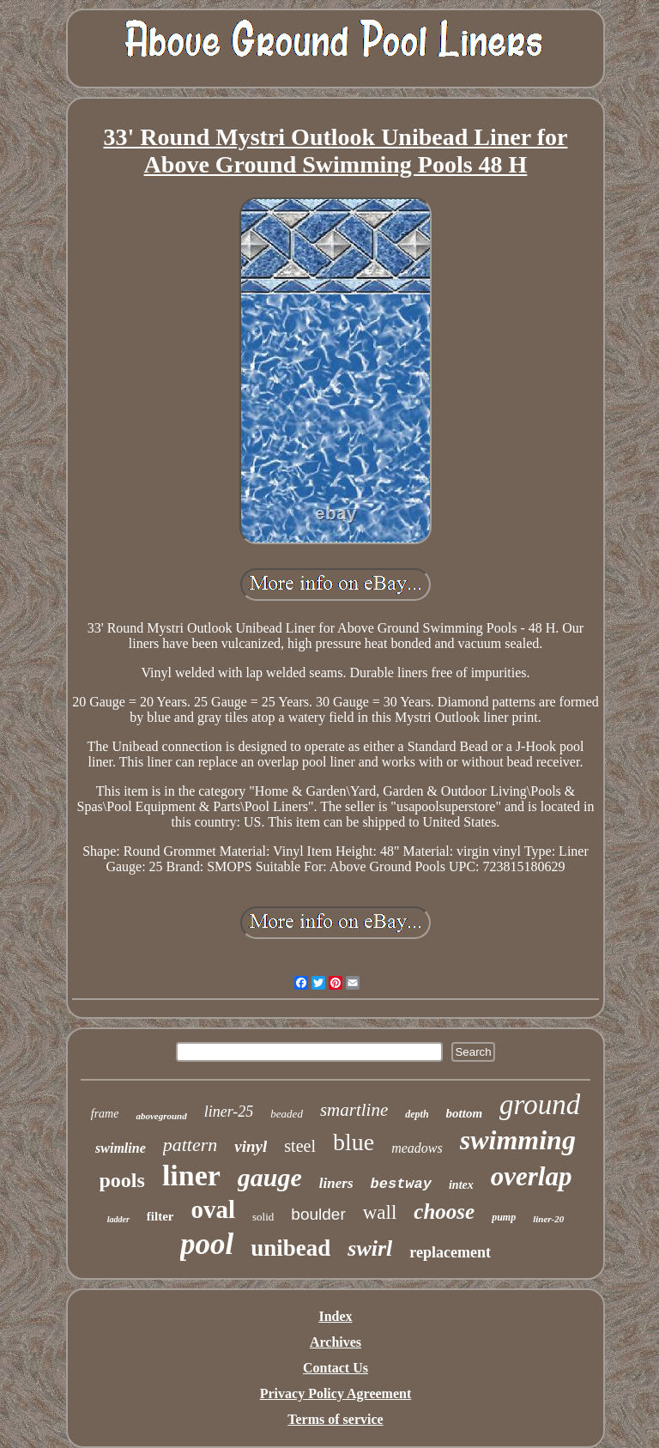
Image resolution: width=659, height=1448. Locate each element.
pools (122, 1180)
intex (461, 1184)
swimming (518, 1139)
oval (212, 1209)
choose (444, 1211)
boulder (318, 1214)
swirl (370, 1248)
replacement (450, 1252)
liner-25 (229, 1111)
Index (335, 1316)
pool (206, 1244)
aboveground (161, 1116)
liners (336, 1183)
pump (504, 1217)
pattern (190, 1144)
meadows (417, 1148)
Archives (335, 1342)
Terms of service (335, 1419)
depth (416, 1114)
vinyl (250, 1146)
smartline (354, 1110)
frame (105, 1113)
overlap (531, 1176)
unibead (290, 1248)
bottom (464, 1113)
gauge (270, 1177)
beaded (286, 1113)
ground (539, 1104)
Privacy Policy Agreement (336, 1393)
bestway (401, 1184)
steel (300, 1145)
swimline (120, 1148)
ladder (118, 1219)
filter (160, 1216)
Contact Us (335, 1367)
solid (263, 1216)
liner (191, 1175)
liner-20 (548, 1219)
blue (353, 1142)
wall (380, 1212)
